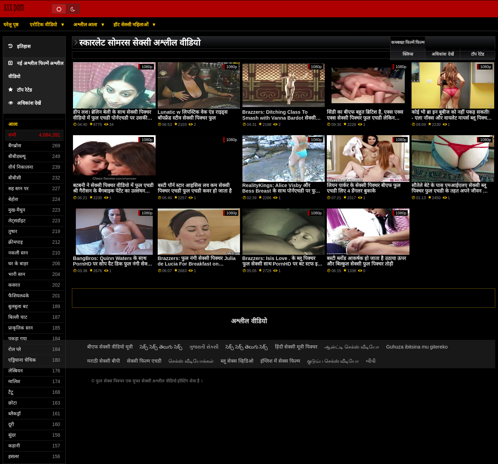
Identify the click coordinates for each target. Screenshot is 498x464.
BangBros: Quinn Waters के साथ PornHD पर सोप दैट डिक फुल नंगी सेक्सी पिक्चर (112, 264)
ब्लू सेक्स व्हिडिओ (237, 361)
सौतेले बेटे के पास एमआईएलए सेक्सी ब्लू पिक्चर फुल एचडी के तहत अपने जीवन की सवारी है (450, 191)
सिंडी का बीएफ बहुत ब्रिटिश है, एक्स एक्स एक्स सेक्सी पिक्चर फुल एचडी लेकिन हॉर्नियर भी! (365, 117)
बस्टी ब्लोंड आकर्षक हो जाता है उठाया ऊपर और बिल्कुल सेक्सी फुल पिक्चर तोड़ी (366, 261)
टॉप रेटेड (20, 90)
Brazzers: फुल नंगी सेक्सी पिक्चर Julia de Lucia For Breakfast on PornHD (197, 264)
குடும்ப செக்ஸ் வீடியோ (333, 361)
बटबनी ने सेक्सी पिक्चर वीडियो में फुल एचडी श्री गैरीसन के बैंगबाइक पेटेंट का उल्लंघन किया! (113, 191)
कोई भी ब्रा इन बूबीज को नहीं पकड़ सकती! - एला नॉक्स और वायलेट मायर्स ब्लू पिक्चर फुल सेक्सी (451, 117)
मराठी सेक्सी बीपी (103, 361)
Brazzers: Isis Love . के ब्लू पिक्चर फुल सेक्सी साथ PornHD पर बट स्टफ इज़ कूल (281, 264)
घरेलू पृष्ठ (10, 24)
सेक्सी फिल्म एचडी (144, 361)
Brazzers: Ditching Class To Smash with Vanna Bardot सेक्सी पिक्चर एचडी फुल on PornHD (279, 117)
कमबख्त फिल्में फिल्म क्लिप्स (408, 48)
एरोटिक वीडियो (44, 24)
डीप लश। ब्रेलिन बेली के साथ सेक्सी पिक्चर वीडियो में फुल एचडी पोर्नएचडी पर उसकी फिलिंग (112, 117)
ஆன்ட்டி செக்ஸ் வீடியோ (351, 347)
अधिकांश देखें (24, 103)
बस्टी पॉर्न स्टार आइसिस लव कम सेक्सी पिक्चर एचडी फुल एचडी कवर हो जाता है (195, 188)
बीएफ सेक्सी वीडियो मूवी (110, 347)
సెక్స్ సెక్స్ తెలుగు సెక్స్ (161, 347)
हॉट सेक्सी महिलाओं (131, 24)
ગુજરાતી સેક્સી (204, 347)
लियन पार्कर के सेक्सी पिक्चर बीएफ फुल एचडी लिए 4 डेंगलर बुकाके (363, 188)
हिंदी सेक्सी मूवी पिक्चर (296, 347)
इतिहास (19, 46)
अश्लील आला (86, 24)
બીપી (371, 361)
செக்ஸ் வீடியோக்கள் (191, 361)
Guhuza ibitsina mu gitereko (417, 347)
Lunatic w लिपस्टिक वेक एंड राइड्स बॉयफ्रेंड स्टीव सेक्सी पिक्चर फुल (193, 115)
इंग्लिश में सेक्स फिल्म (280, 361)
